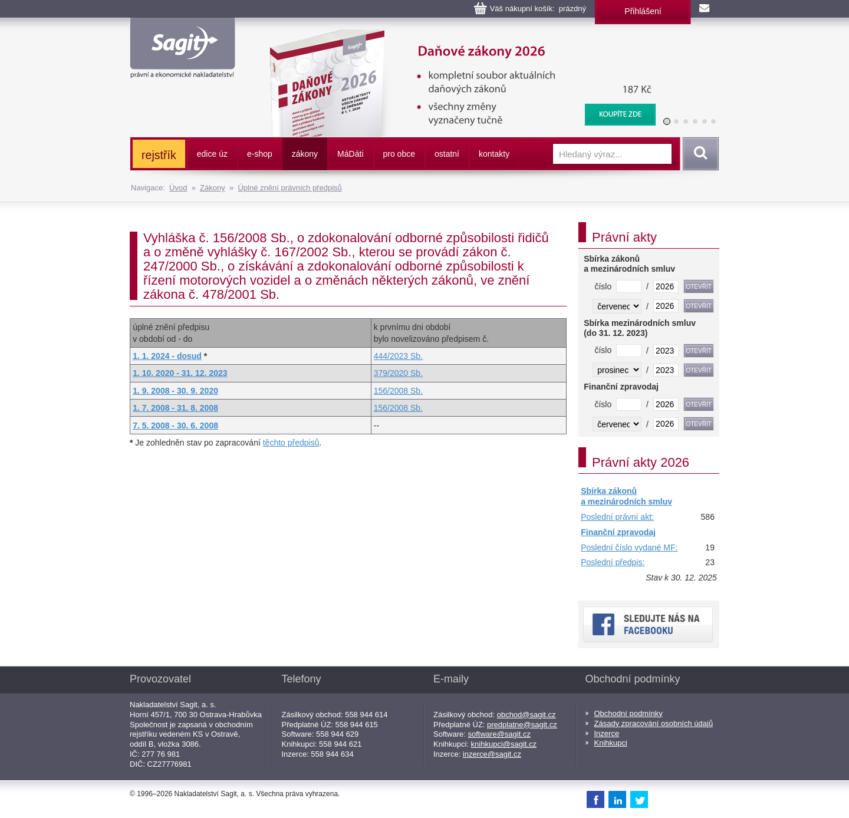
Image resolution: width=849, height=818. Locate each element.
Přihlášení (642, 11)
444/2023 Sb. (398, 356)
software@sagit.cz (499, 734)
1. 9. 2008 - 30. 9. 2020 (175, 390)
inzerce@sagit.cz (492, 754)
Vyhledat (699, 154)
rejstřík (159, 155)
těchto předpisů (291, 442)
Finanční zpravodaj (618, 532)
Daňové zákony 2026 (458, 35)
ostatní (447, 154)
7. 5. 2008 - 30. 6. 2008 (175, 425)
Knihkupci (610, 742)
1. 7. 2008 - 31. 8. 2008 (175, 408)
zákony (305, 154)
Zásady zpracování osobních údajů (653, 723)
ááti (350, 154)
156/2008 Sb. (398, 390)
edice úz (212, 154)
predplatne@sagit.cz (522, 724)
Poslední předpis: (612, 562)
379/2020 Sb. (398, 373)
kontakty (494, 154)
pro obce (399, 154)
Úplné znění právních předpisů (289, 187)
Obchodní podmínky (628, 713)
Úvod (178, 187)
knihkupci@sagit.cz (504, 744)
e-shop (259, 154)
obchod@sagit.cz (526, 714)
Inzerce (607, 733)
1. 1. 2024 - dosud (167, 356)
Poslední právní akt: (617, 517)
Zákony (212, 187)
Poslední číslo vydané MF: (629, 547)
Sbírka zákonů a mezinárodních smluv (626, 496)
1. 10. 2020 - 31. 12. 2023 (180, 373)
